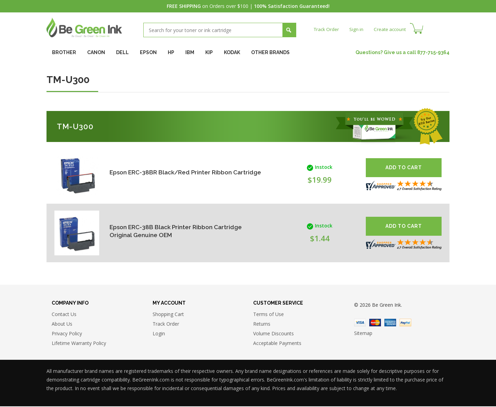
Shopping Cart (168, 315)
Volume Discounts (273, 334)
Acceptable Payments (277, 343)
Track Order (327, 29)
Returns (261, 324)
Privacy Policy (67, 334)
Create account (392, 29)
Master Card (375, 323)
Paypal (405, 323)
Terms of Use (268, 315)
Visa (360, 323)
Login (159, 334)
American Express (390, 323)
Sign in (358, 29)
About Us (62, 324)
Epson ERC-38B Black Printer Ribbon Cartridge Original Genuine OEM (179, 231)
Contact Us (64, 315)
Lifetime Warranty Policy (79, 343)
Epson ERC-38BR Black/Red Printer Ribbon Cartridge (174, 172)
